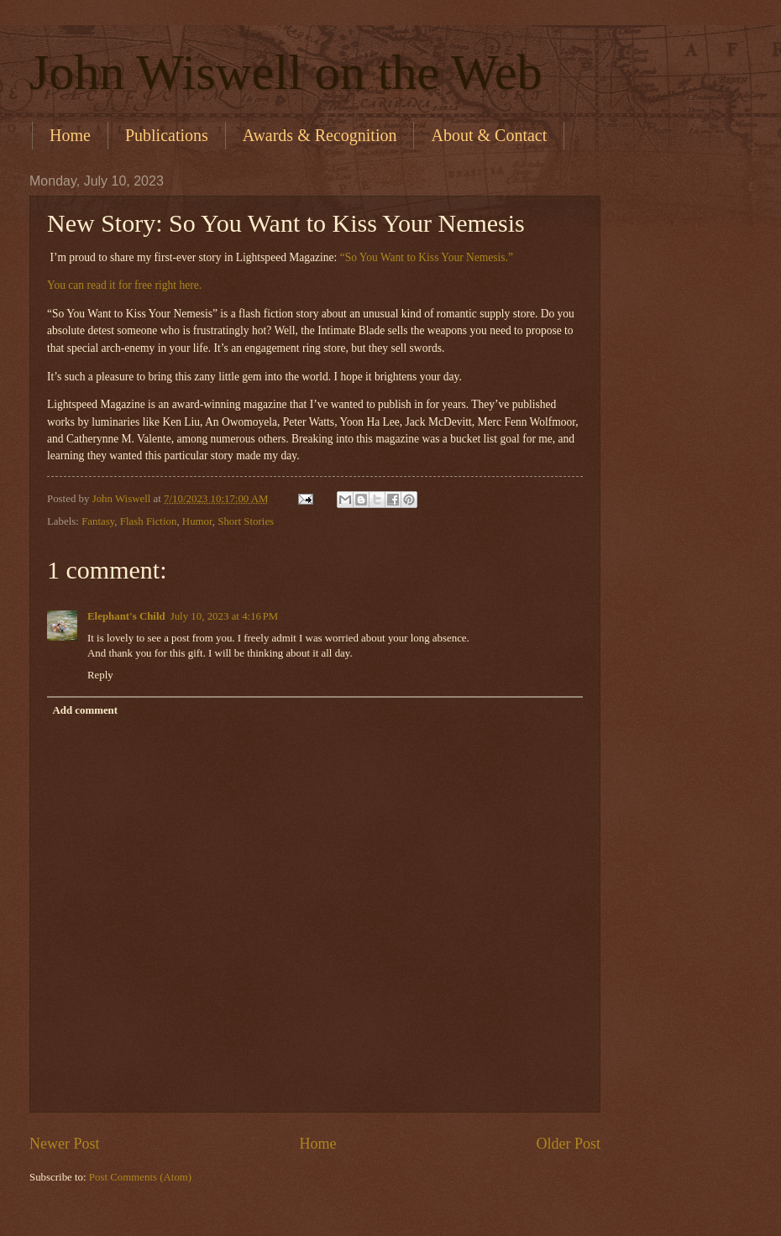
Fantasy (97, 521)
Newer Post (64, 1143)
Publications (166, 135)
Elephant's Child (126, 616)
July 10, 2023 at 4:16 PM (224, 616)
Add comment (85, 710)
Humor (197, 521)
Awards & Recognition (320, 135)
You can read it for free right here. (124, 285)
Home (70, 135)
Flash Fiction (148, 521)
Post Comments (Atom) (140, 1177)
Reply (100, 675)
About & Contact (489, 135)
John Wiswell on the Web (286, 72)
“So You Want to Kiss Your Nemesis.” (426, 257)
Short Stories (246, 521)
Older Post (568, 1143)
